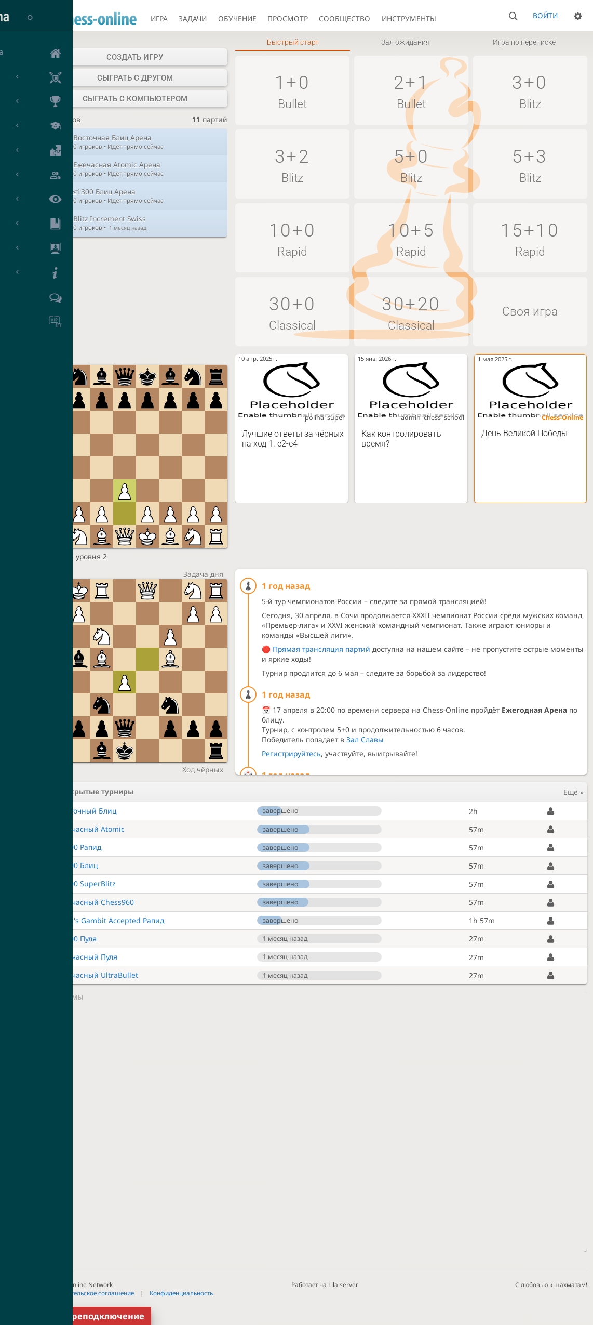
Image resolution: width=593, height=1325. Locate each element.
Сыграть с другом (135, 78)
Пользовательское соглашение (88, 1293)
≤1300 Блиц (78, 865)
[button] (292, 90)
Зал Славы (365, 739)
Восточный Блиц (87, 811)
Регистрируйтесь (291, 753)
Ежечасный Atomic (91, 829)
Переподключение (102, 1316)
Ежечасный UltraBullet (98, 975)
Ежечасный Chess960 (96, 902)
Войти (545, 15)
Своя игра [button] (530, 311)
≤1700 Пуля (77, 938)
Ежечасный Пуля (87, 957)
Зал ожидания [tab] (405, 42)
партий (209, 120)
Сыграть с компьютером (135, 98)
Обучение (237, 18)
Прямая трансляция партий (321, 649)
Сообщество (344, 18)
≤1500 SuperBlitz (87, 883)
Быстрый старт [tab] (293, 42)
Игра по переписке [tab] (524, 42)
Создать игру (134, 57)
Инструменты (409, 18)
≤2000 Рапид (80, 847)
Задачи (193, 18)
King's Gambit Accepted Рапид (111, 920)
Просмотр (287, 18)
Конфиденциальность (181, 1293)
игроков (61, 120)
